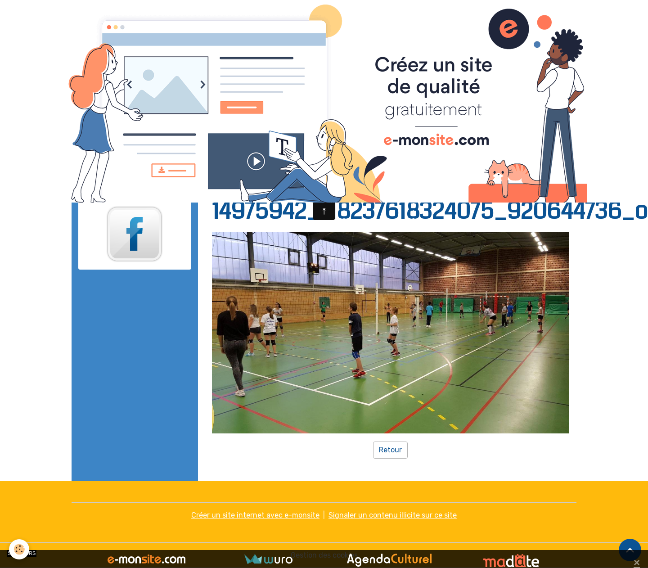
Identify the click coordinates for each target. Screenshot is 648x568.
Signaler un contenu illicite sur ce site (392, 515)
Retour (390, 450)
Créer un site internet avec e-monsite (255, 515)
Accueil (224, 179)
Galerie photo (270, 179)
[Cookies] (19, 549)
